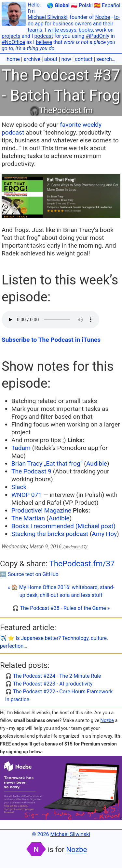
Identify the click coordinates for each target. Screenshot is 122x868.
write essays (61, 30)
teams (35, 30)
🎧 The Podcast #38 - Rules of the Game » (61, 608)
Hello (34, 5)
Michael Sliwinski (47, 17)
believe (44, 42)
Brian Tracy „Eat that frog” (47, 463)
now (66, 59)
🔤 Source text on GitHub (29, 574)
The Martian (28, 518)
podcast (43, 36)
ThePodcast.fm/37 (82, 563)
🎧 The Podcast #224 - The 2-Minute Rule (53, 676)
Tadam (21, 448)
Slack (18, 487)
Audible (96, 463)
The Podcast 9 (31, 471)
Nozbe (102, 17)
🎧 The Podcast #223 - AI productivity (48, 684)
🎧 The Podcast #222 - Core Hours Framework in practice (59, 695)
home (13, 59)
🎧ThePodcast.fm (60, 110)
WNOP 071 (26, 495)
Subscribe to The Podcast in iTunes (51, 339)
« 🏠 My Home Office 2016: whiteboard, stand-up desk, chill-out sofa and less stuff (60, 591)
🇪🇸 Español (107, 5)
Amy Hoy (104, 534)
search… (105, 59)
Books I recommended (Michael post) (63, 526)
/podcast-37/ (75, 546)
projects (11, 36)
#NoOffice (13, 42)
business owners (72, 24)
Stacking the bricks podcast (50, 534)
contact (83, 59)
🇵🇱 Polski (82, 5)
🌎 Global (58, 5)
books (86, 30)
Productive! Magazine (41, 510)
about (51, 59)
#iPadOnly (97, 36)
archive (32, 59)
